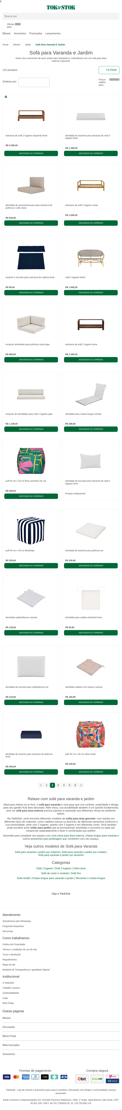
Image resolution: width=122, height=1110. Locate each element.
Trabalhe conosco (11, 988)
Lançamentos (53, 33)
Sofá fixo (76, 873)
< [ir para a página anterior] (41, 785)
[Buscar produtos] (61, 16)
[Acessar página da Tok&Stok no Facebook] (47, 900)
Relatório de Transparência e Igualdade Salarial (26, 969)
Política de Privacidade (14, 944)
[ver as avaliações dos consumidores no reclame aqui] (97, 1078)
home (5, 44)
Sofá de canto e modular (55, 873)
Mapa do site (9, 964)
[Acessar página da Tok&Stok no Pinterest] (65, 900)
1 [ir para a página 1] (46, 785)
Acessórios (20, 33)
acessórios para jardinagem (46, 838)
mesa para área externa (70, 835)
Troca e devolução (12, 954)
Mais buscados (61, 1045)
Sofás (28, 44)
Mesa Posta (61, 1036)
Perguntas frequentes (13, 926)
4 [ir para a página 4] (64, 785)
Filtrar (109, 70)
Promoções (35, 33)
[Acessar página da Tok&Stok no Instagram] (56, 900)
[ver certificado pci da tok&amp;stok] (112, 1078)
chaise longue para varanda (101, 835)
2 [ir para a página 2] (52, 785)
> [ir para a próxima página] (81, 785)
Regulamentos (10, 959)
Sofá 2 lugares (44, 868)
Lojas (5, 998)
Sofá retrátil (23, 878)
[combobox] (34, 82)
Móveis (7, 33)
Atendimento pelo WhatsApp (17, 921)
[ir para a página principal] (61, 7)
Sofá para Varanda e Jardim (50, 44)
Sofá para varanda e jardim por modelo (84, 852)
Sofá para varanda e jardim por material (37, 852)
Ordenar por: (10, 81)
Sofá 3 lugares (63, 868)
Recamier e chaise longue (90, 878)
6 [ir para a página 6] (75, 785)
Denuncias (8, 931)
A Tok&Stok (8, 983)
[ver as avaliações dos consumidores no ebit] (82, 1078)
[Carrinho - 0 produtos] (117, 7)
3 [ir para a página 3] (58, 785)
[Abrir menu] (20, 7)
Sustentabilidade (11, 993)
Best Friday (8, 1003)
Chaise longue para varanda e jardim (53, 878)
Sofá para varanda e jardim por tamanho (61, 855)
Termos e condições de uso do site (20, 949)
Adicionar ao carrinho (31, 153)
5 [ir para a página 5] (69, 785)
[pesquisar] (116, 16)
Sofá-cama (79, 868)
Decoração (61, 1027)
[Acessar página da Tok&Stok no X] (74, 900)
